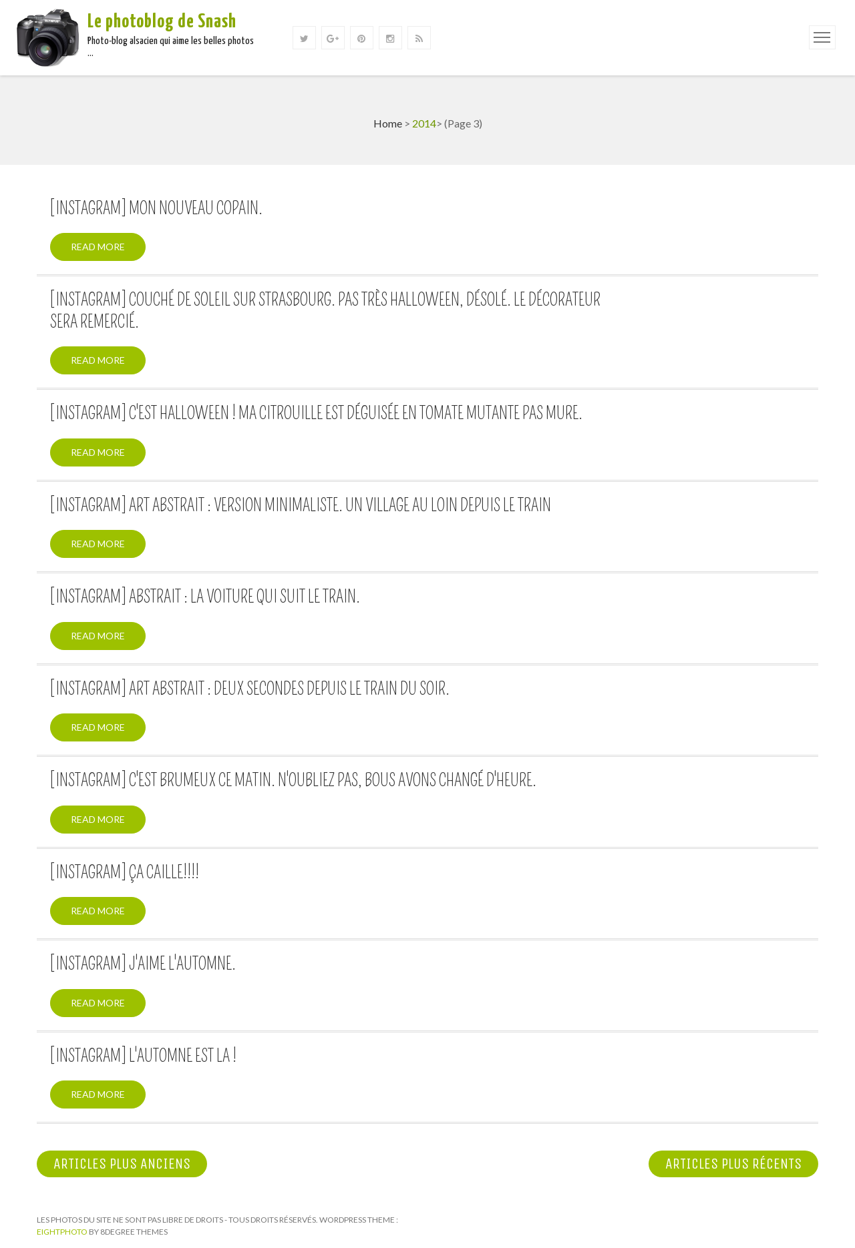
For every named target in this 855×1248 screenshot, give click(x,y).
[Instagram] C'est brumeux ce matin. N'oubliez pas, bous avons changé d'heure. (293, 781)
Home (387, 123)
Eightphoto (63, 1232)
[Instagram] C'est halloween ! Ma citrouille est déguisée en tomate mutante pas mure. (316, 414)
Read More (98, 246)
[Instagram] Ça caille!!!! (124, 873)
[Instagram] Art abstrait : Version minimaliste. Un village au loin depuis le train (300, 506)
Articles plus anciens (121, 1164)
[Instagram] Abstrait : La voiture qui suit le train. (205, 597)
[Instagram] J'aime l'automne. (143, 964)
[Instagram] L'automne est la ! (143, 1056)
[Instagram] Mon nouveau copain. (156, 209)
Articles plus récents (733, 1164)
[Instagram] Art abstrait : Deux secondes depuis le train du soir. (250, 689)
